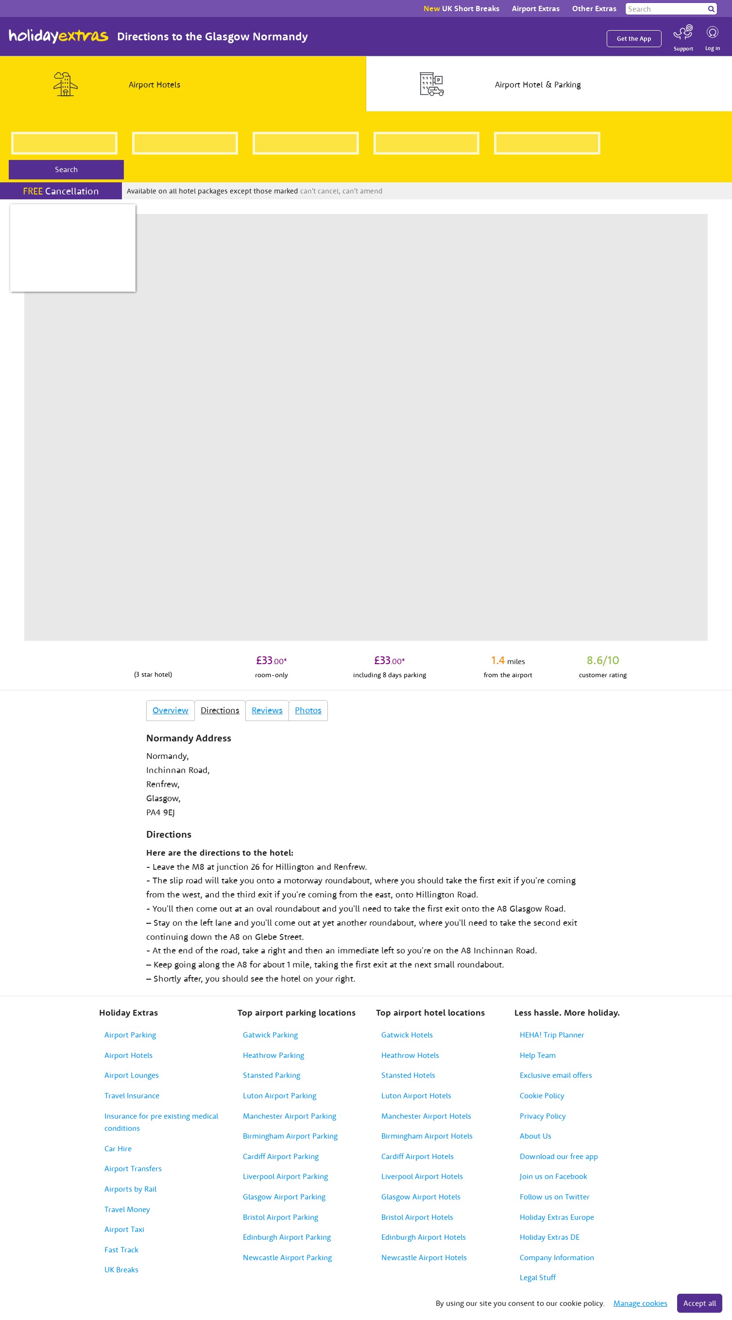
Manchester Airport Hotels (426, 1116)
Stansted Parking (271, 1075)
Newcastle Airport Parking (287, 1257)
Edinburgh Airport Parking (287, 1237)
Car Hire (118, 1148)
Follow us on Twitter (555, 1196)
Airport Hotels (128, 1055)
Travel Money (127, 1209)
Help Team (538, 1055)
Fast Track (121, 1249)
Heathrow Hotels (410, 1055)
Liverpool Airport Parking (285, 1176)
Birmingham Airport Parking (290, 1136)
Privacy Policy (543, 1116)
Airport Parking (130, 1034)
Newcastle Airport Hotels (424, 1257)
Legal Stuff (538, 1277)
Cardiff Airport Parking (281, 1156)
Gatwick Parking (270, 1034)
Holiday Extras (59, 36)
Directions (220, 710)
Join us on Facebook (553, 1176)
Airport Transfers (133, 1168)
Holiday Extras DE (549, 1237)
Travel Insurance (131, 1095)
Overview (170, 710)
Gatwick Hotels (407, 1034)
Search (66, 169)
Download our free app (559, 1156)
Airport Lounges (131, 1075)
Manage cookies (640, 1303)
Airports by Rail (130, 1189)
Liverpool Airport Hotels (422, 1176)
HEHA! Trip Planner (552, 1034)
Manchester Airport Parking (289, 1116)
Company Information (557, 1257)
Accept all (699, 1303)
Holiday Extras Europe (557, 1217)
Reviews (267, 710)
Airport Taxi (124, 1229)
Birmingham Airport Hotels (427, 1136)
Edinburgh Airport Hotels (423, 1237)
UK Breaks (121, 1269)
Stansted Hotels (408, 1075)
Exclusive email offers (556, 1075)
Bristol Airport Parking (280, 1217)
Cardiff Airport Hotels (417, 1156)
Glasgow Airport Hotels (420, 1196)
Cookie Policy (542, 1095)
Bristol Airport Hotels (417, 1217)
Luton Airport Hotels (416, 1095)
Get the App (634, 39)
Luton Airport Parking (279, 1095)
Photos (308, 710)
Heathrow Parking (273, 1055)
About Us (535, 1136)
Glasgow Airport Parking (284, 1196)
